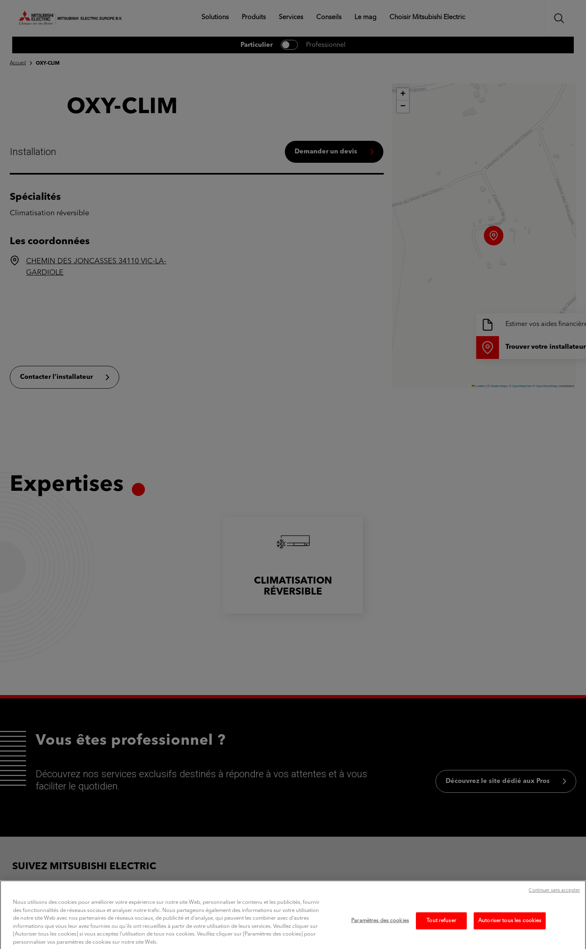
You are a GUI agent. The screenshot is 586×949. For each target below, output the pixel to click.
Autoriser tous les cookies (509, 931)
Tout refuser (441, 931)
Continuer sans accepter (554, 901)
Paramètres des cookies (380, 931)
